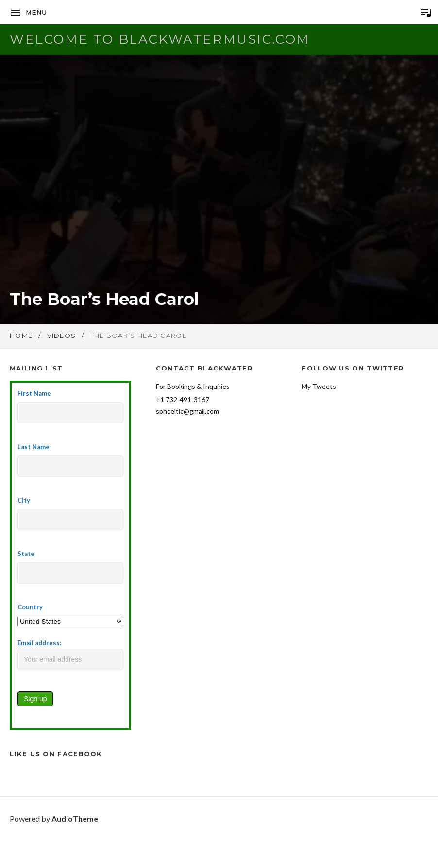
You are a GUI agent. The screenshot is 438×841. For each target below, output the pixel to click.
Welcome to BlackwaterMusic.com (160, 39)
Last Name (33, 447)
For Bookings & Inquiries (193, 386)
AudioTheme (74, 818)
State (25, 553)
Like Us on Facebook (56, 753)
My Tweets (319, 386)
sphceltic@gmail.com (187, 411)
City (23, 500)
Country (30, 607)
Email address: (70, 654)
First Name (34, 393)
